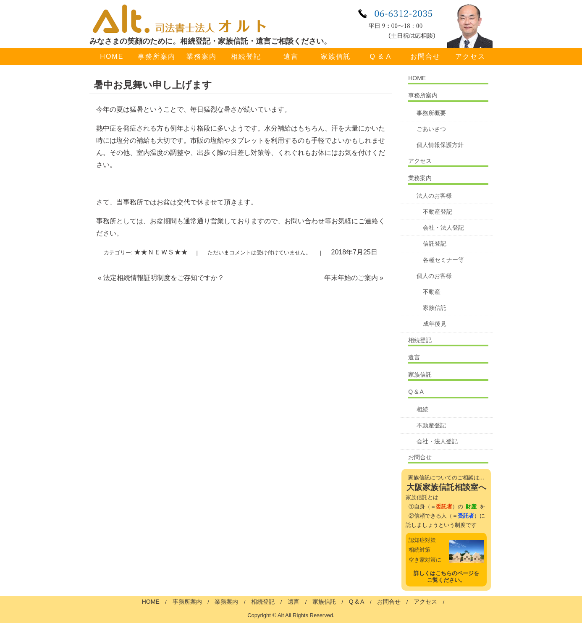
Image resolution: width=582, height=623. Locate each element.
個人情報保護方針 (440, 144)
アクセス (470, 56)
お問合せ (425, 56)
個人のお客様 (434, 275)
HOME (111, 56)
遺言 (291, 56)
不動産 (431, 291)
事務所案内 (157, 56)
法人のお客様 (434, 195)
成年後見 (434, 323)
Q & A (380, 56)
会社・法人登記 (443, 227)
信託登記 (434, 243)
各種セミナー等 (443, 260)
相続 (422, 409)
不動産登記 (437, 211)
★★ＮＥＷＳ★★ (161, 252)
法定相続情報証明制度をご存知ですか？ (161, 277)
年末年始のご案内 (353, 277)
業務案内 (201, 56)
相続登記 (246, 56)
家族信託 (336, 56)
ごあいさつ (431, 129)
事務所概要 (431, 113)
